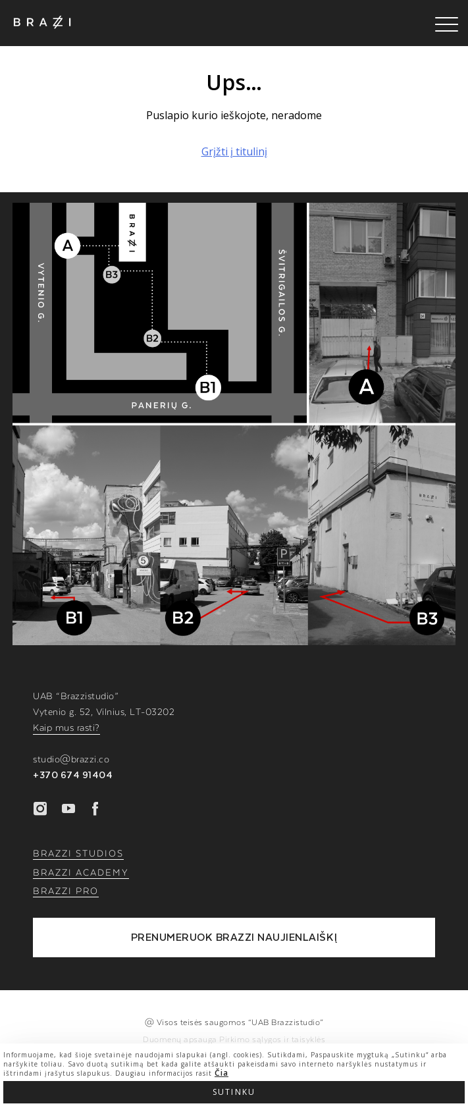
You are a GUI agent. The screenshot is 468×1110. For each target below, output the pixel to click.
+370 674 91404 (73, 775)
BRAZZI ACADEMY (81, 873)
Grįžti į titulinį (234, 151)
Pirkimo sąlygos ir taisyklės (272, 1039)
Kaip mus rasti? (66, 728)
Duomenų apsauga (181, 1039)
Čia (221, 1072)
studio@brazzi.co (71, 759)
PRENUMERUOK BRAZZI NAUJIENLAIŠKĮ (234, 937)
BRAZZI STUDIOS (78, 854)
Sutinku (234, 1091)
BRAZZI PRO (66, 891)
